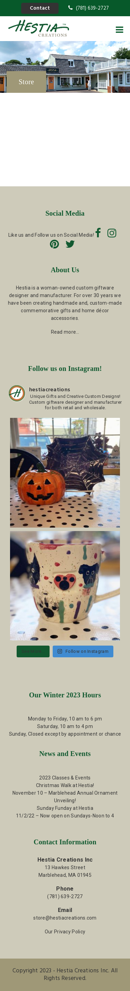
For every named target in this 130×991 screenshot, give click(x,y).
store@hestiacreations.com (65, 918)
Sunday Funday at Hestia (65, 808)
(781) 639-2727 (88, 8)
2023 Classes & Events (64, 778)
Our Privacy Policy (65, 931)
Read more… (65, 332)
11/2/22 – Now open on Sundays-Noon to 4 (65, 815)
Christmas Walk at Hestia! (65, 785)
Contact (40, 8)
